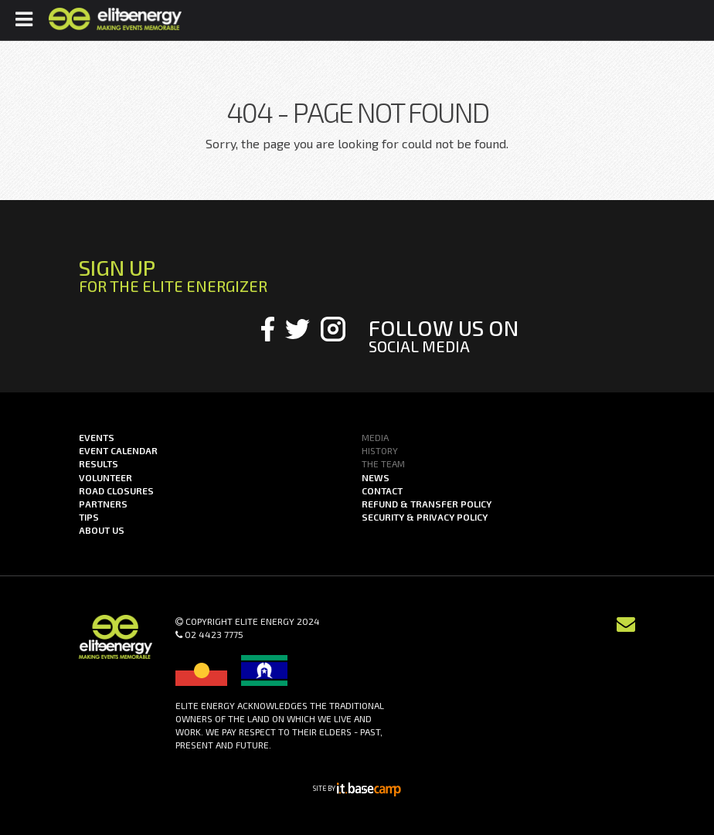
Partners (103, 503)
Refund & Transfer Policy (426, 503)
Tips (89, 516)
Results (98, 463)
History (380, 450)
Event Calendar (118, 450)
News (375, 477)
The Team (383, 463)
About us (101, 529)
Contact (382, 490)
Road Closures (116, 490)
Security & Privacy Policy (425, 516)
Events (96, 437)
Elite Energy (115, 19)
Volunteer (105, 477)
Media (375, 437)
